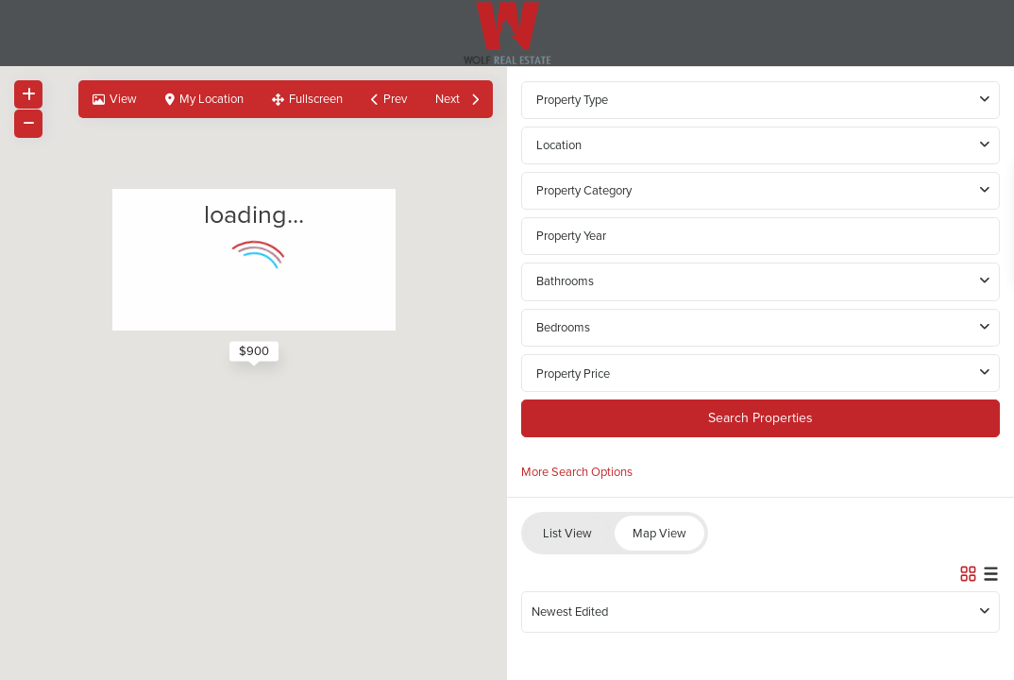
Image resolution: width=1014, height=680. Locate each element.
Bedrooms (563, 327)
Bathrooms (565, 281)
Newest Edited (570, 611)
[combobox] (760, 145)
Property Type (572, 100)
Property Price (573, 373)
